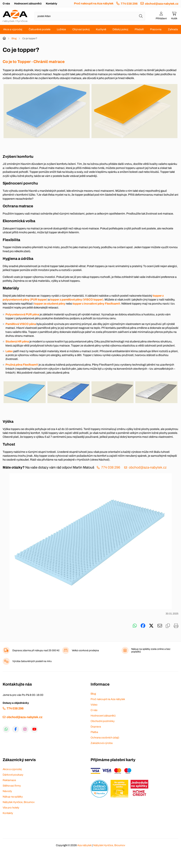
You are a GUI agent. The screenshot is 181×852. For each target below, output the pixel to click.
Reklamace (9, 780)
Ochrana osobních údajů (105, 737)
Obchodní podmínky (103, 721)
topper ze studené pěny (49, 303)
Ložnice (61, 29)
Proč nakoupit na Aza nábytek (93, 3)
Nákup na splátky (13, 796)
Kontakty (51, 3)
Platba (94, 732)
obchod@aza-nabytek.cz (161, 3)
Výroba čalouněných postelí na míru (32, 661)
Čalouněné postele (39, 29)
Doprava (96, 726)
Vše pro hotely (11, 807)
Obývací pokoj (81, 29)
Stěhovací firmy (12, 785)
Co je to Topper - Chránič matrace (34, 61)
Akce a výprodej (12, 29)
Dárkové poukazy (13, 774)
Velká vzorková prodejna (85, 650)
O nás (6, 3)
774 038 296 (129, 3)
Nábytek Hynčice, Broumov (19, 802)
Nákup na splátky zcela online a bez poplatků (150, 650)
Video (94, 704)
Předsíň (139, 29)
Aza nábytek (84, 845)
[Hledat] (141, 16)
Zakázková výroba (102, 743)
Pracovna (155, 29)
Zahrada (173, 29)
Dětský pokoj (120, 29)
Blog (14, 38)
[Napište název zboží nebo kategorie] (90, 16)
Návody (7, 791)
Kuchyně (101, 29)
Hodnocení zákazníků (28, 3)
